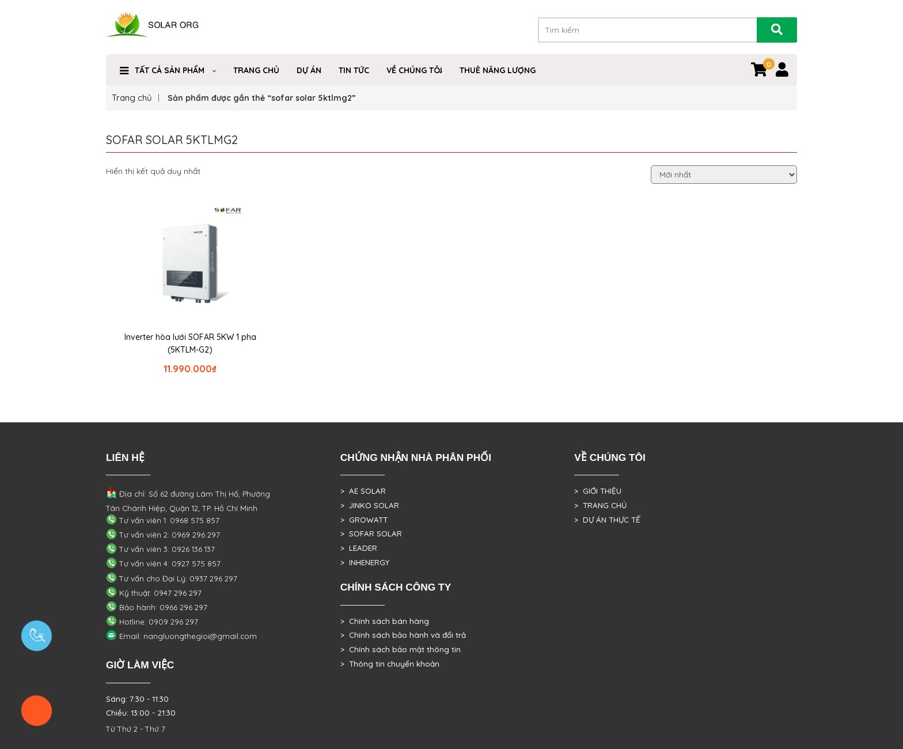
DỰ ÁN (309, 70)
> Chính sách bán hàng (384, 621)
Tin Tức (354, 70)
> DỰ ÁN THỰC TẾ (607, 519)
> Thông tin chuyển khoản (389, 663)
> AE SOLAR (363, 490)
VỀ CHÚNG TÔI (414, 70)
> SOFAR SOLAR (371, 533)
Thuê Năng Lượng (498, 70)
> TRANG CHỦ (600, 505)
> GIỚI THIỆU (597, 490)
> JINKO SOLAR (369, 505)
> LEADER (358, 548)
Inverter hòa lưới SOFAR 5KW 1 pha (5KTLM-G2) (190, 343)
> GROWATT (364, 519)
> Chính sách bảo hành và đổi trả (403, 635)
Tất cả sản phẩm (169, 70)
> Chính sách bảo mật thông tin (400, 649)
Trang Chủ (256, 70)
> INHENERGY (364, 562)
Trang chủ (132, 97)
